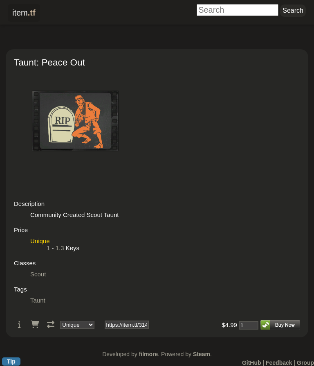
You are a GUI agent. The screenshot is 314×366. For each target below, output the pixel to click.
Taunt (37, 300)
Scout (38, 274)
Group (305, 362)
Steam (201, 354)
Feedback (279, 362)
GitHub (251, 362)
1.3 (60, 247)
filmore (148, 354)
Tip (11, 361)
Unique (40, 240)
